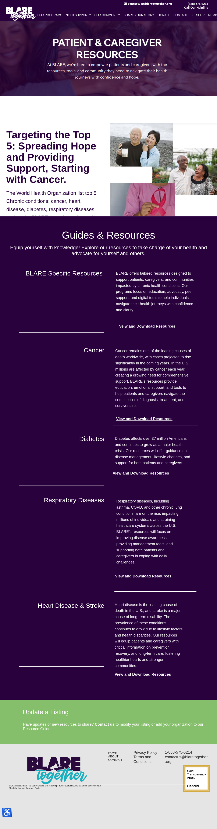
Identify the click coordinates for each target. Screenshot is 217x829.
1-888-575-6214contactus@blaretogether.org (186, 757)
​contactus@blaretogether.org (148, 4)
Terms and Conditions (143, 759)
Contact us (104, 724)
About (113, 756)
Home (112, 752)
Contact (115, 759)
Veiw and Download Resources (147, 326)
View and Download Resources (144, 419)
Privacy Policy (145, 752)
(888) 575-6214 (198, 4)
